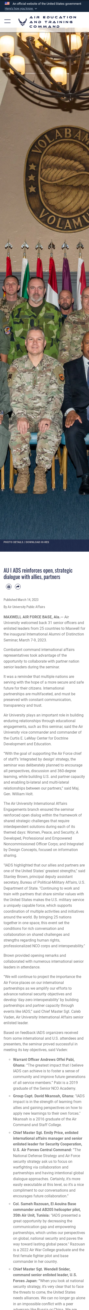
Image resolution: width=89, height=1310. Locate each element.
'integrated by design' (37, 759)
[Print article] (9, 587)
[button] (21, 8)
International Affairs (50, 803)
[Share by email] (18, 587)
